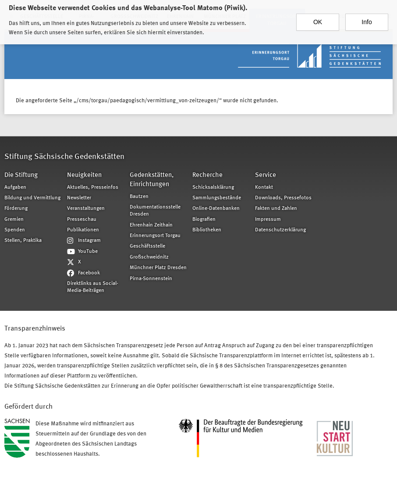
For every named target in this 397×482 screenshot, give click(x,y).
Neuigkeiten (84, 175)
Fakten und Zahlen (276, 208)
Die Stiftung (21, 175)
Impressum (268, 219)
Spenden (14, 230)
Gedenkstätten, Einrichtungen (152, 180)
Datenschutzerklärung (280, 230)
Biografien (204, 219)
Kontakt (264, 187)
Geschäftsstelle (147, 246)
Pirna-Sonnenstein (151, 278)
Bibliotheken (206, 230)
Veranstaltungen (86, 208)
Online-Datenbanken (216, 208)
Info (367, 18)
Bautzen (139, 196)
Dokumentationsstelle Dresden (155, 211)
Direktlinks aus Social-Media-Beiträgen (92, 287)
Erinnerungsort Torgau (155, 235)
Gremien (14, 219)
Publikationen (83, 230)
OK (317, 18)
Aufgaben (15, 187)
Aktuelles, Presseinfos (92, 187)
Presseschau (81, 219)
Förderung (16, 208)
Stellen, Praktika (23, 240)
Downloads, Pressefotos (283, 198)
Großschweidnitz (149, 257)
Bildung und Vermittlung (32, 198)
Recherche (207, 175)
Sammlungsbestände (216, 198)
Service (265, 175)
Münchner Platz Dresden (158, 267)
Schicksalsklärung (213, 187)
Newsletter (79, 198)
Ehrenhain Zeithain (151, 225)
